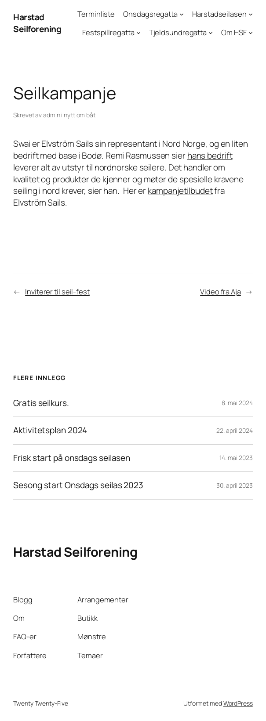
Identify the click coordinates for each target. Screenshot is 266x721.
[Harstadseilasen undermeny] (250, 14)
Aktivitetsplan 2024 (50, 430)
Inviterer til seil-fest (57, 291)
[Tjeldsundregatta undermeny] (210, 32)
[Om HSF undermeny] (250, 32)
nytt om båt (79, 115)
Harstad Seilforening (37, 23)
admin (51, 115)
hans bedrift (210, 155)
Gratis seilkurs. (41, 403)
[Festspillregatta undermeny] (138, 32)
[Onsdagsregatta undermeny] (181, 14)
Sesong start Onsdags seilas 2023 (78, 485)
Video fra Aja (220, 291)
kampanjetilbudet (180, 190)
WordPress (238, 703)
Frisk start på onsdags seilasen (71, 458)
